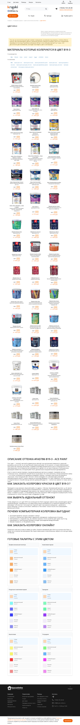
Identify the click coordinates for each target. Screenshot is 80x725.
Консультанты (11, 706)
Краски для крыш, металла (55, 64)
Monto (46, 57)
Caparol (30, 57)
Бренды (47, 16)
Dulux (21, 57)
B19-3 (15, 551)
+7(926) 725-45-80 (65, 8)
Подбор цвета (66, 16)
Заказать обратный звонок (66, 9)
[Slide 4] (27, 27)
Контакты (38, 2)
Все (12, 57)
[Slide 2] (22, 27)
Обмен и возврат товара (42, 701)
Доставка (16, 2)
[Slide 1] (20, 27)
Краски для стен (18, 62)
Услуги (24, 698)
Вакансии (10, 698)
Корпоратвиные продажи (12, 701)
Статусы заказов (41, 706)
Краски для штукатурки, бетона (24, 64)
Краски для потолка (28, 62)
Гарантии (39, 704)
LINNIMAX (41, 57)
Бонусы (31, 2)
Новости (24, 707)
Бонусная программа (28, 696)
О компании (11, 696)
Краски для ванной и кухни (41, 62)
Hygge (35, 57)
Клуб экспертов (26, 705)
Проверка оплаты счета (28, 703)
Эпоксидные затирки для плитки (26, 67)
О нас (9, 2)
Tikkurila (16, 57)
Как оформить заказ (42, 696)
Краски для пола (53, 62)
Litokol (25, 57)
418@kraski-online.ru (59, 703)
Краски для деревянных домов (40, 64)
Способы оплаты (41, 698)
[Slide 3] (25, 27)
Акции (31, 16)
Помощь (23, 2)
